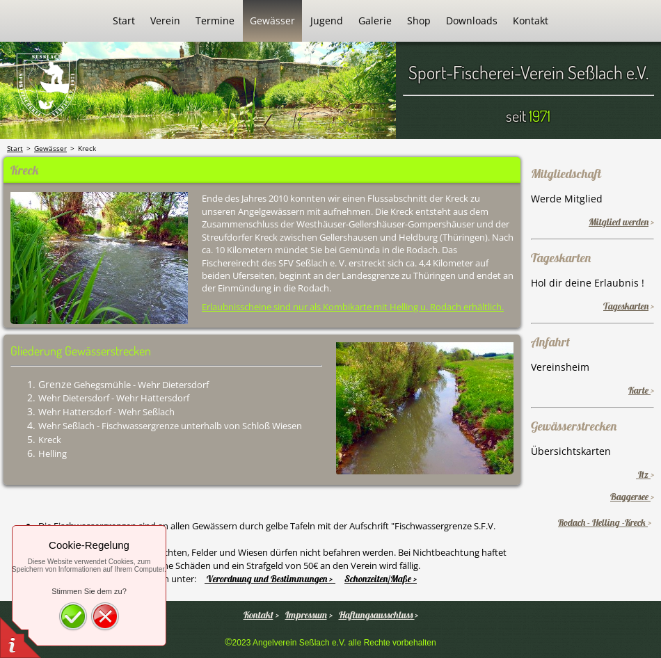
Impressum (306, 615)
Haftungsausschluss (377, 615)
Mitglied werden (618, 222)
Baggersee (630, 496)
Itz (643, 474)
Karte (639, 390)
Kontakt (258, 615)
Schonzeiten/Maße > (380, 578)
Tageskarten (625, 306)
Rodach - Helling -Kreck (603, 522)
